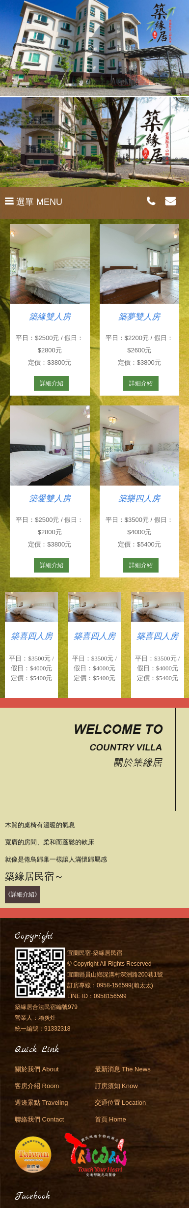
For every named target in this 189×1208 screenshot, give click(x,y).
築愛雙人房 (50, 498)
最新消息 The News (123, 1069)
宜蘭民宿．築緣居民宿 (95, 29)
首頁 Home (110, 1119)
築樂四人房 (139, 498)
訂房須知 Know (116, 1086)
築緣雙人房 (50, 316)
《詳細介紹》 (22, 894)
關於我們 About (37, 1069)
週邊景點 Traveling (41, 1102)
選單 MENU (33, 202)
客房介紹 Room (37, 1086)
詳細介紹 (51, 383)
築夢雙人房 (139, 316)
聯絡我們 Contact (39, 1119)
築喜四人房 (32, 636)
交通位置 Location (120, 1102)
